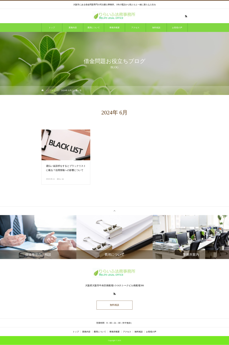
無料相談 (156, 27)
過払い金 (60, 179)
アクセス (135, 27)
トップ (52, 27)
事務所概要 (114, 27)
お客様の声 (177, 27)
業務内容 (73, 27)
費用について (93, 27)
